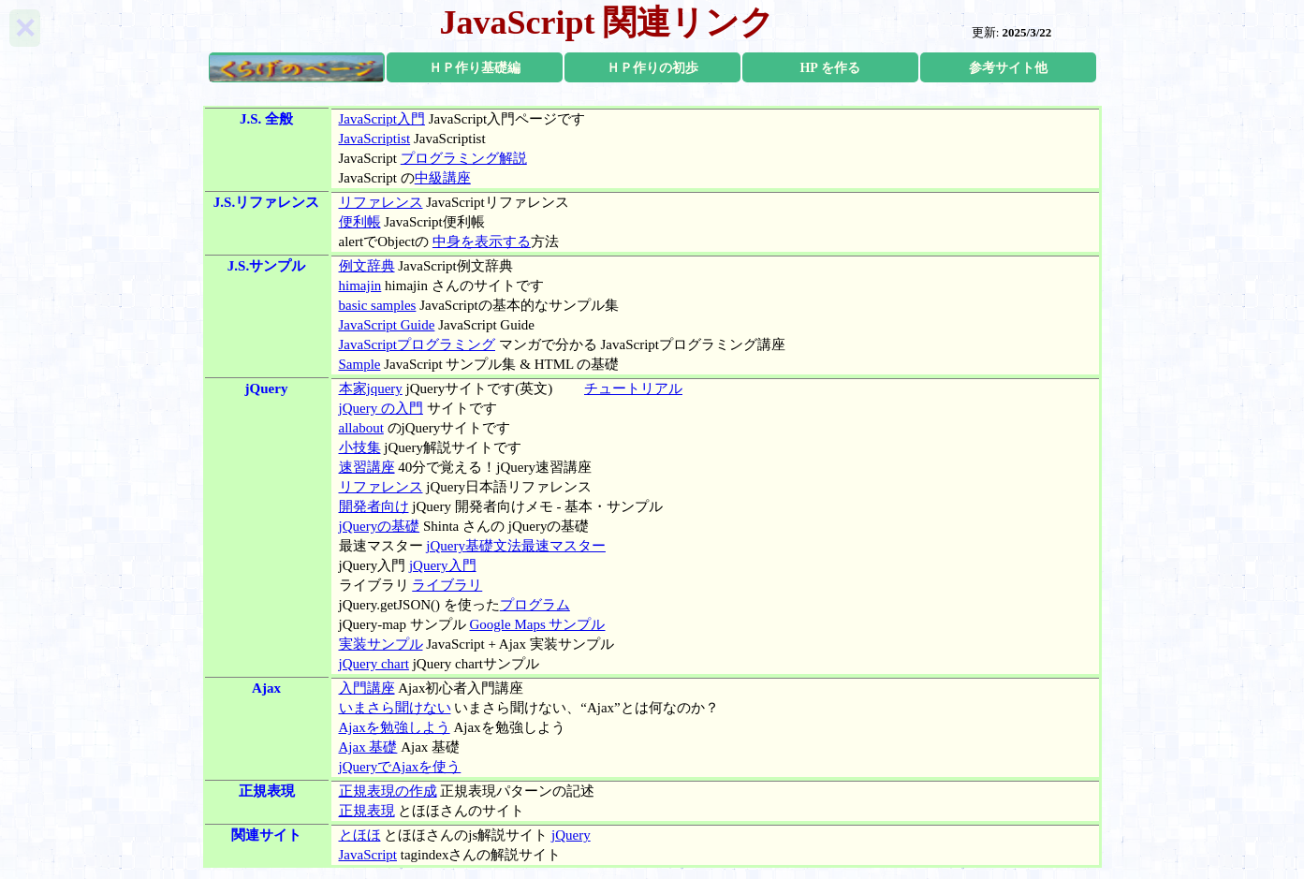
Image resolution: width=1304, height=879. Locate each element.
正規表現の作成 (388, 791)
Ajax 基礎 (368, 747)
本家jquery (371, 388)
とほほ (360, 835)
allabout (361, 427)
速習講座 (367, 467)
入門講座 (367, 688)
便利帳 (360, 221)
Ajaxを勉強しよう (394, 727)
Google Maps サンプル (537, 624)
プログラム (535, 604)
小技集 (360, 447)
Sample (360, 364)
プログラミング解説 (464, 158)
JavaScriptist (375, 138)
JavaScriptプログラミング (417, 344)
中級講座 (443, 177)
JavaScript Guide (387, 324)
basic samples (378, 305)
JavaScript (368, 854)
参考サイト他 (1008, 68)
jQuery (571, 835)
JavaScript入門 (382, 118)
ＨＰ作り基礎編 (474, 68)
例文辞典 (367, 265)
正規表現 (367, 810)
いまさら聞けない (395, 707)
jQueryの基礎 (379, 526)
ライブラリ (447, 585)
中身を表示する (481, 241)
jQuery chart (374, 663)
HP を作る (829, 68)
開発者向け (374, 506)
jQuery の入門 (381, 408)
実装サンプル (381, 644)
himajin (360, 285)
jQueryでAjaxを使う (400, 766)
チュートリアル (633, 388)
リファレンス (381, 202)
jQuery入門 (442, 565)
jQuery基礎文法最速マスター (516, 545)
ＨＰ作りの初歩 (652, 68)
